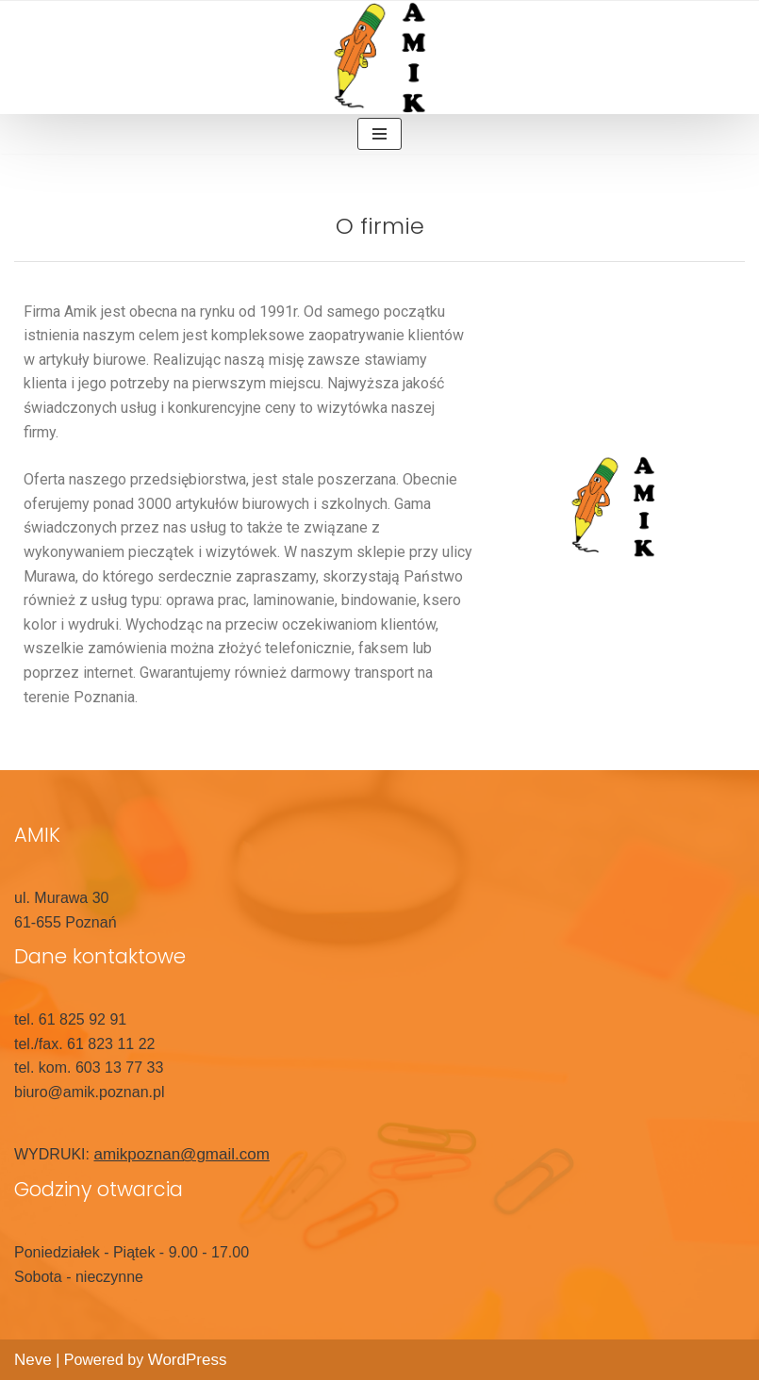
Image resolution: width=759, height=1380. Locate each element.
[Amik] (380, 57)
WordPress (187, 1360)
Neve (33, 1360)
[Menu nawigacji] (379, 134)
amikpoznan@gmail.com (181, 1154)
